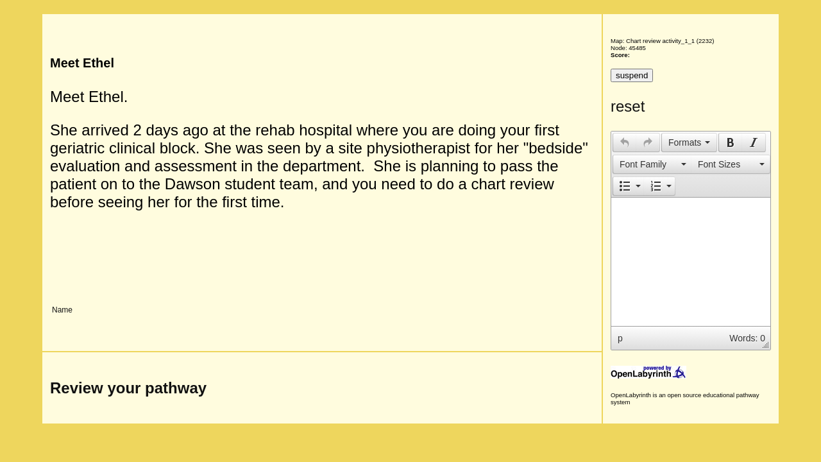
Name (62, 309)
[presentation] (624, 142)
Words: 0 (747, 338)
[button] (624, 142)
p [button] (620, 338)
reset (628, 106)
